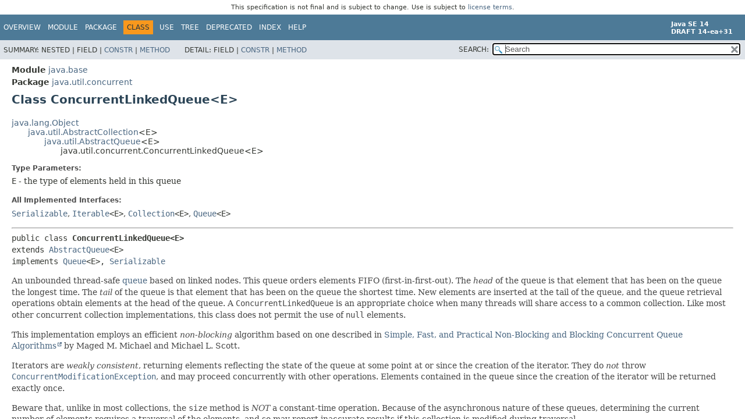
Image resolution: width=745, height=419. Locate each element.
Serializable (40, 213)
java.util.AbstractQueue (92, 141)
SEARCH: (474, 49)
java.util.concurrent (92, 82)
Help (297, 27)
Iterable (90, 213)
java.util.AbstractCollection (83, 132)
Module (63, 27)
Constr (118, 50)
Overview (22, 27)
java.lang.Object (45, 122)
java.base (68, 69)
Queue (205, 213)
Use (166, 27)
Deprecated (229, 27)
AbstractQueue (79, 249)
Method (155, 50)
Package (101, 27)
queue (134, 280)
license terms (490, 7)
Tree (190, 27)
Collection (151, 213)
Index (270, 27)
